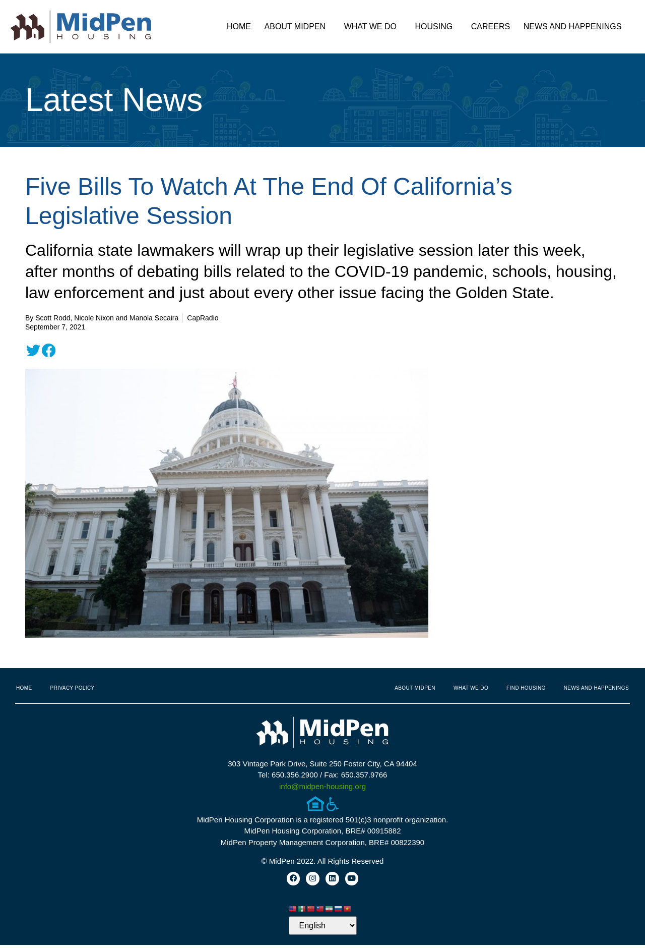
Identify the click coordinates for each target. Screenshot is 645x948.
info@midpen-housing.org (322, 786)
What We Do (373, 27)
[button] (33, 351)
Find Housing (526, 688)
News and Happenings (575, 27)
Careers (490, 26)
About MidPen (298, 27)
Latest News (114, 100)
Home (239, 26)
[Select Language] (323, 928)
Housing (436, 27)
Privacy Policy (72, 688)
